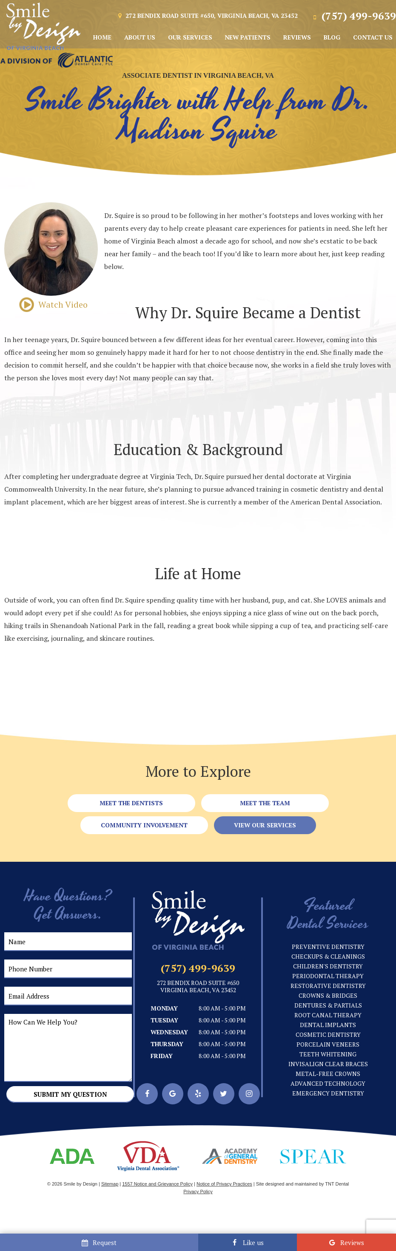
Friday (162, 1056)
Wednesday (169, 1032)
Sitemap (109, 1183)
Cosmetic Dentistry (328, 1034)
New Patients (248, 37)
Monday (164, 1008)
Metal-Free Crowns (328, 1074)
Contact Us (373, 37)
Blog (332, 37)
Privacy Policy (197, 1191)
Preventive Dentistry (328, 946)
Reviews (297, 37)
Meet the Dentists (131, 803)
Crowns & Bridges (328, 995)
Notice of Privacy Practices (224, 1183)
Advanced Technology (328, 1083)
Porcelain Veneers (327, 1044)
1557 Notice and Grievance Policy (157, 1183)
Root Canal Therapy (328, 1015)
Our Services (190, 37)
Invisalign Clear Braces (328, 1064)
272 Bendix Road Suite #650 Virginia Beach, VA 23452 (198, 986)
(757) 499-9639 (353, 16)
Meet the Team (265, 803)
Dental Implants (328, 1025)
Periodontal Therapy (328, 976)
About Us (139, 37)
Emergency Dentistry (328, 1093)
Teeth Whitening (327, 1054)
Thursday (167, 1044)
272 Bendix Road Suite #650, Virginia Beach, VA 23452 (207, 16)
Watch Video (51, 304)
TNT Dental (337, 1183)
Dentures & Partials (328, 1005)
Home (102, 37)
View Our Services (265, 825)
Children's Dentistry (328, 966)
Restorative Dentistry (328, 986)
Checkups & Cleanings (328, 956)
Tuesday (164, 1020)
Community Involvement (144, 825)
